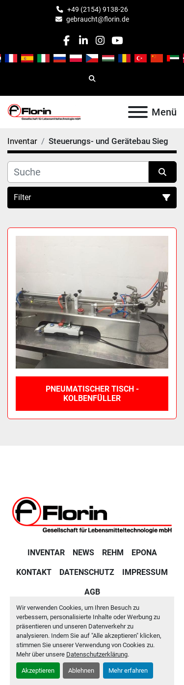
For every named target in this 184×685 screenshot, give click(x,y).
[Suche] (78, 172)
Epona (144, 552)
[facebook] (66, 40)
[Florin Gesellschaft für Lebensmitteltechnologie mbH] (92, 514)
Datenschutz (86, 572)
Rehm (113, 552)
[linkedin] (83, 40)
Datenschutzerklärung (97, 654)
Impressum (145, 572)
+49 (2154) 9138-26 (97, 9)
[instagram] (100, 40)
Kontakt (34, 572)
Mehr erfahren (128, 670)
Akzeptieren (38, 670)
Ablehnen (81, 670)
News (83, 552)
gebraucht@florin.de (97, 19)
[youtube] (117, 40)
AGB (92, 592)
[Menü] (138, 112)
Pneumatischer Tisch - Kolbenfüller (92, 393)
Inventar (46, 552)
